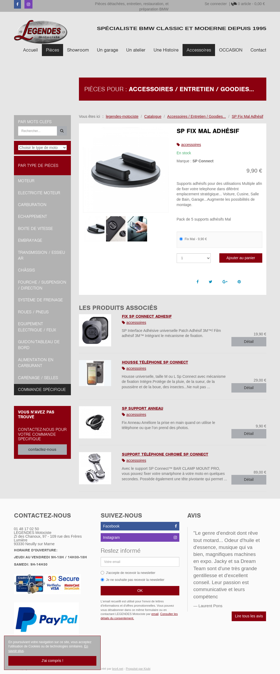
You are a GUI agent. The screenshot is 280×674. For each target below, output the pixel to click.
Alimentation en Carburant (35, 362)
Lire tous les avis (249, 616)
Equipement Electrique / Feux (37, 326)
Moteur (26, 181)
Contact (258, 50)
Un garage (107, 50)
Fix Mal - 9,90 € (193, 239)
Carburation (32, 204)
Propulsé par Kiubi (138, 668)
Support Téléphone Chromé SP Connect (165, 454)
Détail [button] (249, 341)
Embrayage (30, 240)
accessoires (191, 144)
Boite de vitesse (35, 228)
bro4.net (117, 668)
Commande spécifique (42, 389)
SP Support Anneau (142, 408)
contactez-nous (42, 449)
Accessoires (199, 50)
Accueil (30, 50)
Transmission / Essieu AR (41, 255)
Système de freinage (40, 300)
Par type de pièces (38, 165)
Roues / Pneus (33, 312)
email (155, 614)
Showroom (78, 50)
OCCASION (230, 50)
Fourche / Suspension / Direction (42, 285)
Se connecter (216, 4)
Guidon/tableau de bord (39, 344)
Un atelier (136, 50)
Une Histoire (166, 50)
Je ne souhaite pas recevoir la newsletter (132, 580)
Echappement (32, 216)
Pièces (52, 50)
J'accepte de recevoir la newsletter (128, 573)
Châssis (26, 270)
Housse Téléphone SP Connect (155, 362)
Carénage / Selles (38, 377)
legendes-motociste (122, 116)
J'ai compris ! (52, 660)
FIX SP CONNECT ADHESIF (147, 316)
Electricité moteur (39, 193)
